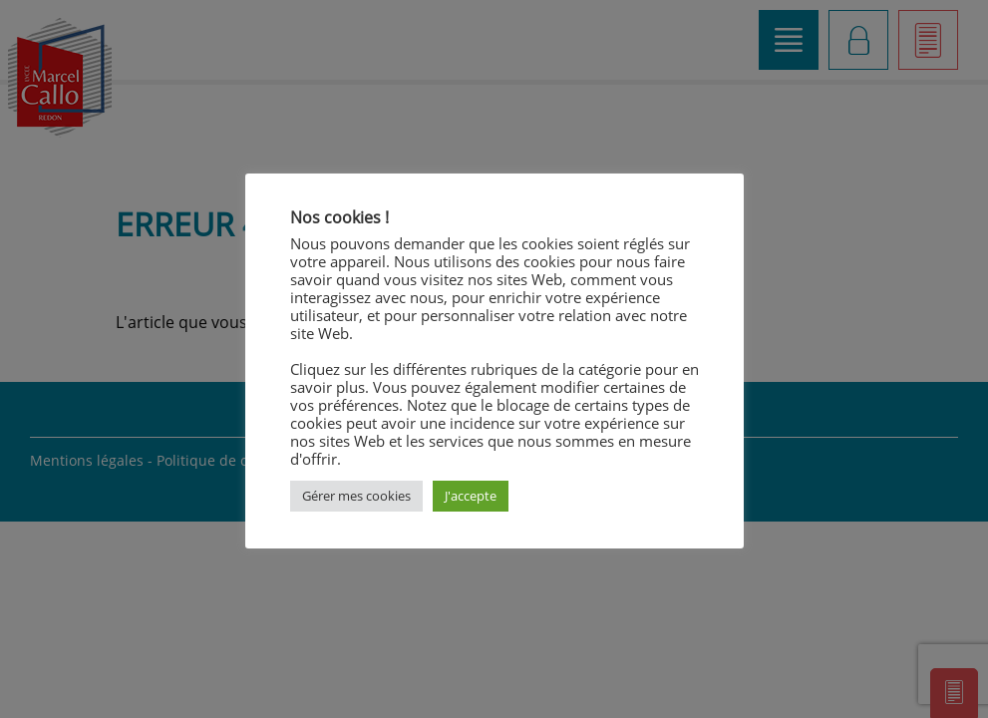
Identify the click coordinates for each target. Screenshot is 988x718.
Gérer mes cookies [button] (356, 496)
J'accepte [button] (470, 496)
